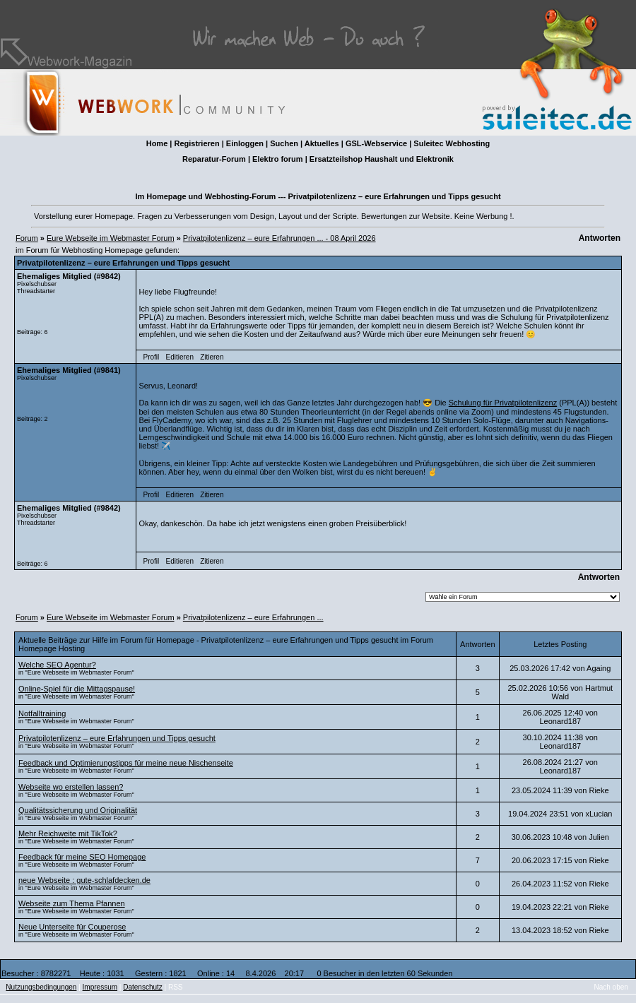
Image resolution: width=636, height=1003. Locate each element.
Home (157, 143)
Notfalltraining (42, 713)
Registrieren (196, 143)
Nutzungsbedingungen (41, 987)
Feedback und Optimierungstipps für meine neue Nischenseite (125, 763)
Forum (27, 238)
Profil (151, 357)
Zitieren (211, 357)
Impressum (100, 987)
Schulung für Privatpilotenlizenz (503, 402)
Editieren (179, 357)
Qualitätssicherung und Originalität (77, 810)
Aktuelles (322, 143)
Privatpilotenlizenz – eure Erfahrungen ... (253, 617)
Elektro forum (277, 159)
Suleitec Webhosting (451, 143)
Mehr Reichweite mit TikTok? (67, 833)
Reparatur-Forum (214, 159)
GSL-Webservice (376, 143)
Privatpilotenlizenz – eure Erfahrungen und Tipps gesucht (117, 738)
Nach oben (611, 987)
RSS (175, 987)
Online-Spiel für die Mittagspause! (76, 688)
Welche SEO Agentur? (57, 664)
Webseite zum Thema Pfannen (71, 903)
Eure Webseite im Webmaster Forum (111, 238)
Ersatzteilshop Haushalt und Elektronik (382, 159)
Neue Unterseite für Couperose (72, 926)
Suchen (284, 143)
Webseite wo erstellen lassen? (70, 787)
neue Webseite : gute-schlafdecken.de (84, 880)
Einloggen (245, 143)
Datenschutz (143, 987)
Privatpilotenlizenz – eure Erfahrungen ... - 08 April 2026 (279, 238)
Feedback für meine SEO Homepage (82, 857)
